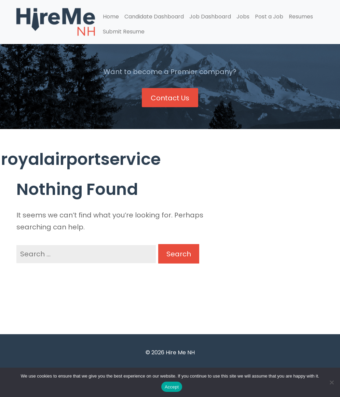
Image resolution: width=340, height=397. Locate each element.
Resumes (301, 16)
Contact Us (170, 98)
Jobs (242, 16)
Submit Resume (124, 32)
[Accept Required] (331, 382)
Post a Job (269, 16)
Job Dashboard (210, 16)
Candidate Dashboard (154, 16)
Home (111, 16)
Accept (172, 386)
